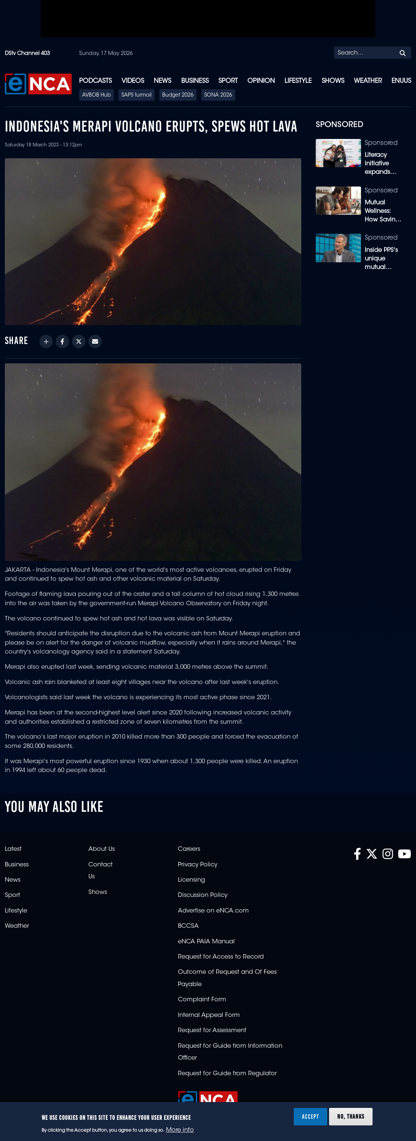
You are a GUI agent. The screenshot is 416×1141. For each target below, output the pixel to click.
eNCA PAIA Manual (206, 942)
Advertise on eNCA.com (213, 911)
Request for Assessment (212, 1031)
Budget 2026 (178, 95)
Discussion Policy (202, 895)
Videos (132, 81)
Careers (189, 849)
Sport (228, 81)
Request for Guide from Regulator (227, 1074)
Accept (310, 1116)
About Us (101, 849)
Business (195, 81)
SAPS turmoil (136, 95)
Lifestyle (298, 81)
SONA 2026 (218, 95)
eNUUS (401, 81)
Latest (13, 849)
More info (180, 1130)
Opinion (261, 81)
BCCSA (188, 926)
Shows (333, 81)
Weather (368, 81)
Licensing (191, 880)
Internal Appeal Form (209, 1015)
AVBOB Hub (96, 95)
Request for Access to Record (221, 957)
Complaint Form (202, 1000)
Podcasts (95, 81)
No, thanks (350, 1116)
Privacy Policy (197, 865)
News (162, 81)
